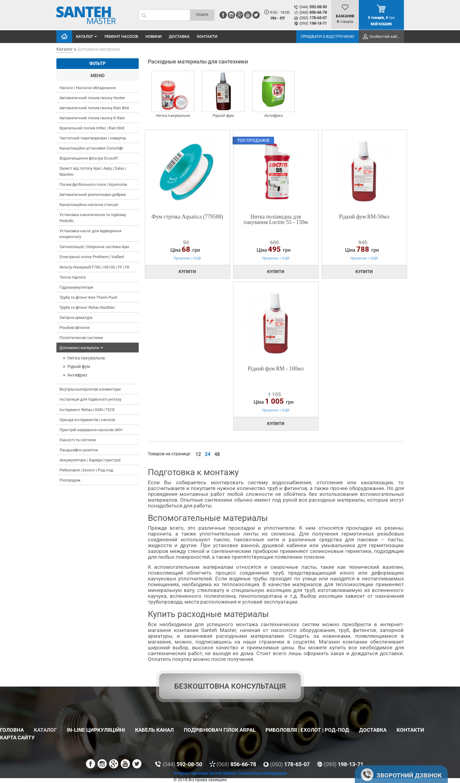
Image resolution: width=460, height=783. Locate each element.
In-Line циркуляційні (96, 730)
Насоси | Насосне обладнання (87, 87)
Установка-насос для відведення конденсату (90, 234)
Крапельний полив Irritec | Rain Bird (91, 128)
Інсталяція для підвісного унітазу (90, 399)
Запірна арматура (75, 317)
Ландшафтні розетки (78, 450)
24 (207, 454)
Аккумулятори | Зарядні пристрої (89, 460)
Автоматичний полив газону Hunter (92, 98)
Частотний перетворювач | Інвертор (92, 138)
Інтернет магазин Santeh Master (205, 773)
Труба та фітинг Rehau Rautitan (87, 307)
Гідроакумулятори (76, 287)
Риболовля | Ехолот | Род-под (86, 470)
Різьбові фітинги (74, 327)
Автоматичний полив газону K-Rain (92, 118)
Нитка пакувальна (86, 357)
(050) (313, 18)
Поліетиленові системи (81, 337)
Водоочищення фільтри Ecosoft (88, 158)
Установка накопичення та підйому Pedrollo (92, 217)
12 (198, 454)
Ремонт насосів (121, 36)
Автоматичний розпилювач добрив (92, 194)
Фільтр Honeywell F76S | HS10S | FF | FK (94, 267)
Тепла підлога (72, 277)
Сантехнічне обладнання (262, 773)
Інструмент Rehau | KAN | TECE (87, 409)
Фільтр (97, 63)
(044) (313, 7)
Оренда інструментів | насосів (87, 419)
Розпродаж (69, 480)
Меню (98, 75)
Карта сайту (17, 737)
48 (217, 454)
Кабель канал (154, 730)
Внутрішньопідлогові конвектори (90, 389)
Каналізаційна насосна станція (88, 204)
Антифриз (77, 375)
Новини (153, 36)
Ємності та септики (77, 440)
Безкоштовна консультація (230, 686)
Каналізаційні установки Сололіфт (91, 148)
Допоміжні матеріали (81, 348)
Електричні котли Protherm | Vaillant (91, 256)
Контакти (207, 36)
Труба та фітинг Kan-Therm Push (88, 297)
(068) (313, 12)
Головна (64, 36)
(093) (313, 23)
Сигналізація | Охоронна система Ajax (94, 246)
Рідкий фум (78, 366)
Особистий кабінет (386, 36)
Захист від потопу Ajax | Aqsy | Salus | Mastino (92, 171)
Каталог (87, 36)
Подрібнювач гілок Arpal (219, 730)
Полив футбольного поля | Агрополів (93, 184)
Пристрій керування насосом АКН (90, 430)
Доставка (179, 36)
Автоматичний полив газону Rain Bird (94, 108)
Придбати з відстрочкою (327, 36)
